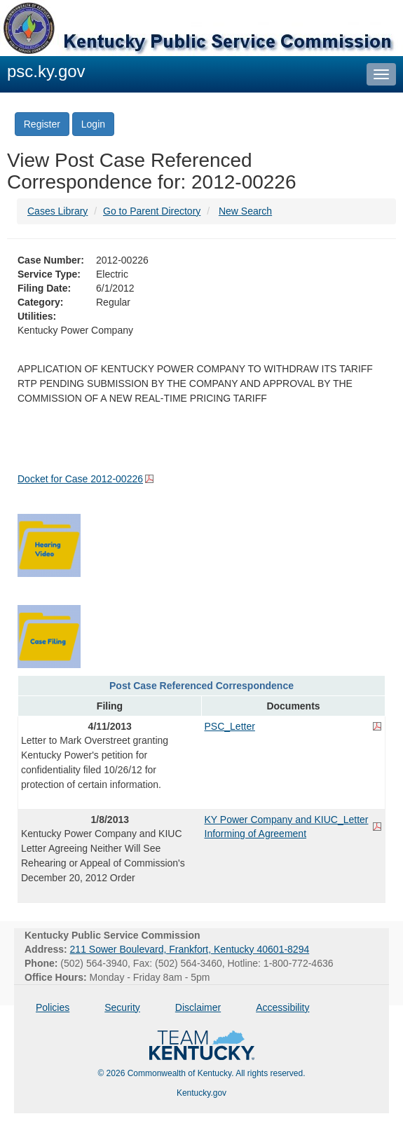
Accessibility (282, 1007)
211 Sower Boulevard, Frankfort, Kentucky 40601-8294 (190, 949)
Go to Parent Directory (151, 211)
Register (42, 124)
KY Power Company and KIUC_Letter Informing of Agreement (287, 826)
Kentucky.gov (201, 1093)
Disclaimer (198, 1007)
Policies (52, 1007)
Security (122, 1007)
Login (93, 124)
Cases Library (57, 211)
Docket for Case (80, 478)
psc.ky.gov (46, 71)
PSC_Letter (230, 726)
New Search (245, 211)
